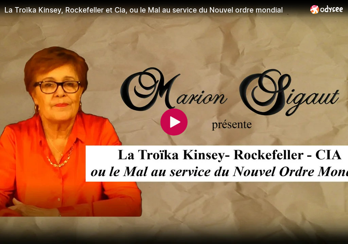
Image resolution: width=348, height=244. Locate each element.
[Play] (174, 122)
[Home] (327, 9)
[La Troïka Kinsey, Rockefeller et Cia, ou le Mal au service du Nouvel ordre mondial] (154, 10)
